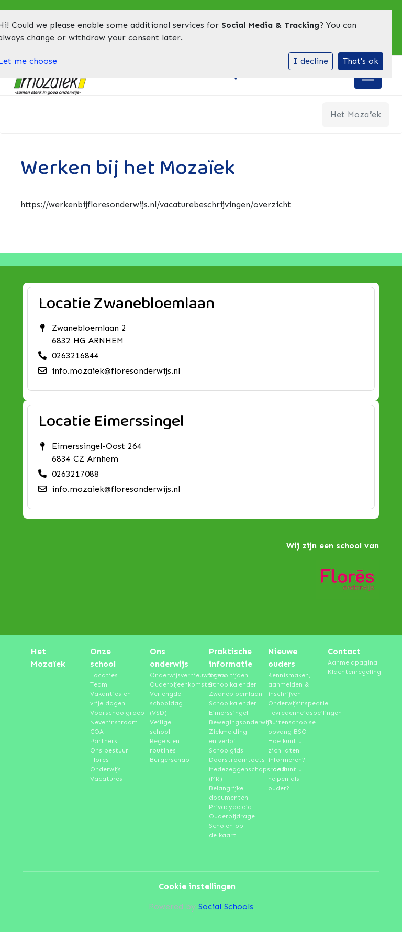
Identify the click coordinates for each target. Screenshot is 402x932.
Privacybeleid (230, 807)
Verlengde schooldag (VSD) (166, 703)
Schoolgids (226, 750)
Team (98, 684)
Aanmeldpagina (349, 662)
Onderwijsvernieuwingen (171, 675)
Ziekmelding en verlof (228, 736)
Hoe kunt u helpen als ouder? (285, 779)
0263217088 (75, 474)
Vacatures (106, 778)
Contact (344, 651)
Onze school (103, 657)
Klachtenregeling (349, 672)
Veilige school (160, 726)
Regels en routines (165, 745)
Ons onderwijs (169, 657)
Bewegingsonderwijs (230, 722)
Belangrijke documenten (228, 792)
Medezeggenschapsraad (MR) (230, 774)
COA (97, 731)
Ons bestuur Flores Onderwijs (109, 760)
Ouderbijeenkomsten (171, 684)
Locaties (104, 675)
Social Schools (225, 907)
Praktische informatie (230, 657)
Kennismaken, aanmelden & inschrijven (289, 684)
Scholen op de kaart (226, 830)
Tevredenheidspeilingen (289, 712)
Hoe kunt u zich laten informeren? (286, 750)
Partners (103, 741)
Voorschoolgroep (111, 712)
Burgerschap (169, 759)
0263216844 (75, 356)
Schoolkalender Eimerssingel (230, 708)
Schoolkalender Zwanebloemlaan (230, 689)
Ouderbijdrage (230, 816)
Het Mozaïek (48, 657)
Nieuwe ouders (282, 657)
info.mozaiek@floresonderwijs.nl (116, 371)
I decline (310, 61)
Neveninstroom (111, 722)
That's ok (360, 61)
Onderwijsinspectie (289, 703)
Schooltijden (228, 675)
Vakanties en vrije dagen (110, 698)
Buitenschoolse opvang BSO (289, 726)
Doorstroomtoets (230, 759)
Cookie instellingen (197, 886)
